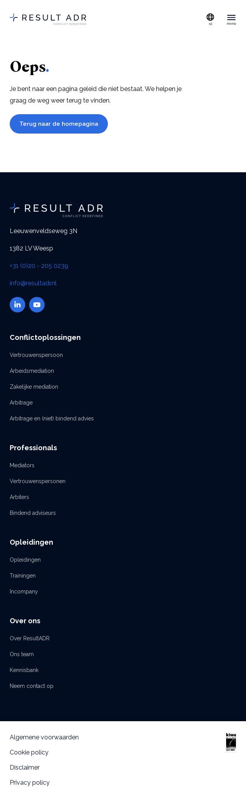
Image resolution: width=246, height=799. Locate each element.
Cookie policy (29, 752)
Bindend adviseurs (33, 513)
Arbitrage (21, 403)
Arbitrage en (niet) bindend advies (52, 418)
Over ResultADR (30, 638)
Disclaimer (25, 767)
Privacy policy (30, 782)
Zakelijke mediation (34, 387)
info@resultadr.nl (33, 283)
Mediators (22, 465)
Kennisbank (24, 670)
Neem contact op (32, 686)
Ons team (22, 654)
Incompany (24, 591)
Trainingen (23, 576)
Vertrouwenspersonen (38, 481)
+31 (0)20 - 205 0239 (39, 265)
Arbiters (19, 497)
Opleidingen (25, 560)
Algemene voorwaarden (44, 737)
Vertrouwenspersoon (36, 355)
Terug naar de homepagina (58, 123)
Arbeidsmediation (32, 371)
